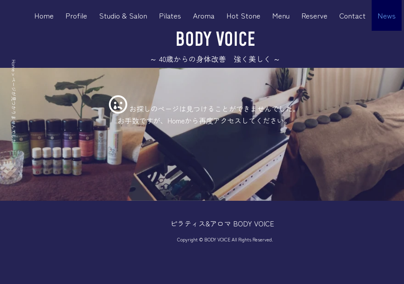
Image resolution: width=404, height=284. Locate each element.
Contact (352, 15)
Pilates (170, 15)
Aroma (204, 15)
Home (44, 15)
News (387, 15)
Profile (76, 15)
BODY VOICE (215, 40)
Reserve (314, 15)
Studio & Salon (123, 15)
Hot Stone (243, 15)
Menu (281, 15)
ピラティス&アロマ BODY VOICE (222, 223)
